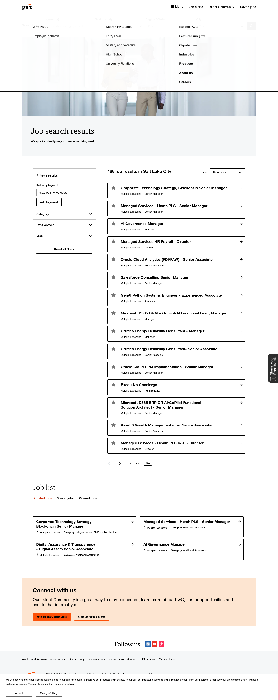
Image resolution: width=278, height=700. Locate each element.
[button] (113, 187)
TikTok (161, 643)
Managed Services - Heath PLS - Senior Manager (164, 205)
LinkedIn (148, 643)
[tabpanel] (139, 537)
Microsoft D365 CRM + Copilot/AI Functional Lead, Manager (173, 313)
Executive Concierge (139, 384)
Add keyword (49, 202)
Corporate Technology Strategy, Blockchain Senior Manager (174, 187)
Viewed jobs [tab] (88, 498)
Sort (204, 172)
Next (119, 463)
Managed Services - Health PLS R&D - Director (162, 443)
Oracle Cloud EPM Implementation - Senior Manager (167, 366)
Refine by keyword (47, 185)
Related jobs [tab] (42, 498)
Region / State (155, 19)
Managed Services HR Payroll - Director (156, 241)
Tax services (96, 658)
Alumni (132, 658)
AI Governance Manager (142, 223)
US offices (148, 658)
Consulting (76, 658)
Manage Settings (49, 693)
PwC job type (45, 225)
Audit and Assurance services (43, 658)
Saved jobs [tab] (65, 498)
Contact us (167, 658)
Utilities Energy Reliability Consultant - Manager (162, 331)
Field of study (103, 19)
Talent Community (221, 7)
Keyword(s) (51, 19)
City (199, 19)
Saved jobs (248, 7)
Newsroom (116, 658)
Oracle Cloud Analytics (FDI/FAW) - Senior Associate (167, 259)
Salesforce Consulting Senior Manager (154, 277)
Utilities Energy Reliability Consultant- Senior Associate (169, 349)
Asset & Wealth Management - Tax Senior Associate (166, 425)
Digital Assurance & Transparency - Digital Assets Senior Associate (65, 546)
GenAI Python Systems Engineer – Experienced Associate (171, 295)
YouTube (154, 643)
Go (148, 463)
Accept (19, 693)
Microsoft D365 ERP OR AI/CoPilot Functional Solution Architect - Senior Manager (161, 404)
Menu (179, 7)
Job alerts (196, 6)
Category (42, 214)
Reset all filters (64, 249)
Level (39, 235)
